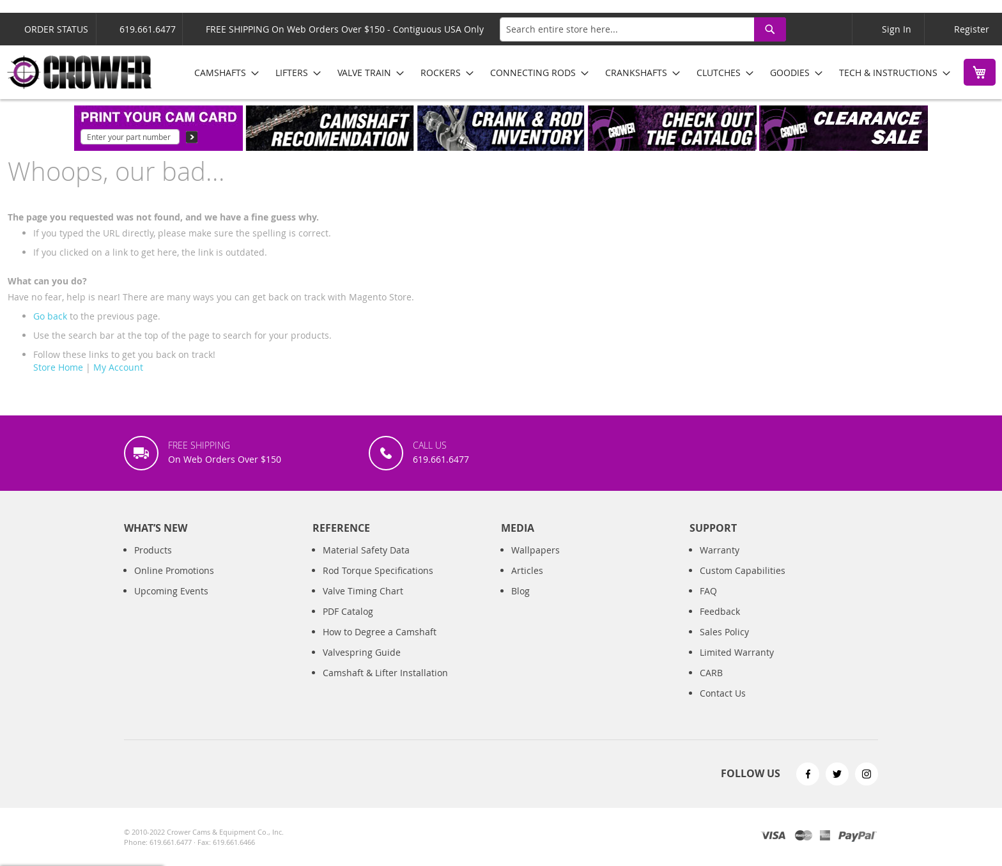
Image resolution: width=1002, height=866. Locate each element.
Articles (527, 570)
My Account (118, 367)
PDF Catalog (348, 611)
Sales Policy (724, 632)
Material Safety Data (366, 550)
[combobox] (643, 29)
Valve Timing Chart (363, 591)
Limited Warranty (737, 652)
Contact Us (723, 693)
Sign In (896, 29)
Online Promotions (174, 570)
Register (971, 29)
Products (153, 550)
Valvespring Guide (362, 652)
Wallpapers (535, 550)
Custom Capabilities (742, 570)
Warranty (719, 550)
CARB (711, 673)
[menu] (567, 72)
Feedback (720, 611)
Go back (50, 316)
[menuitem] (223, 73)
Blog (520, 591)
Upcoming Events (171, 591)
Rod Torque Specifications (378, 570)
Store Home (58, 367)
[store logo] (79, 72)
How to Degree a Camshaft (379, 632)
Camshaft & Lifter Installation (385, 673)
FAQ (708, 591)
